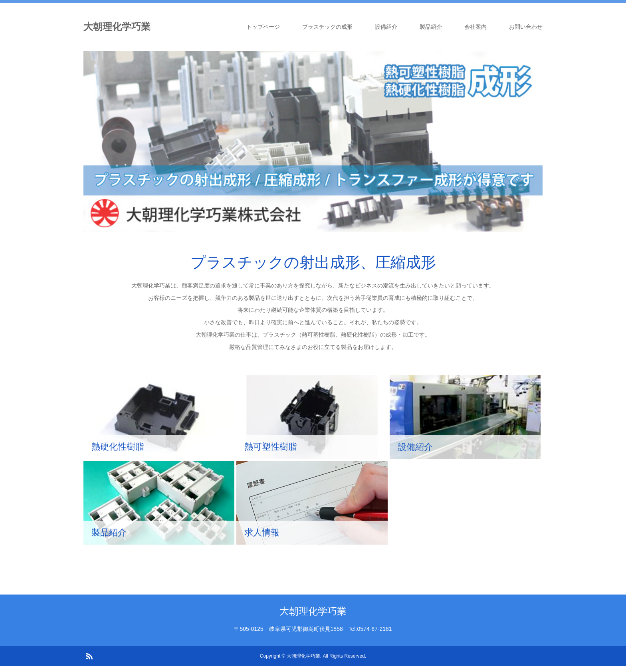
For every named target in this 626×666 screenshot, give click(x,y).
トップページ (263, 27)
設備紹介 (386, 27)
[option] (313, 141)
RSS (89, 655)
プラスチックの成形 (327, 27)
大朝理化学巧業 (117, 26)
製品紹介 (431, 27)
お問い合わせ (526, 27)
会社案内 (475, 27)
